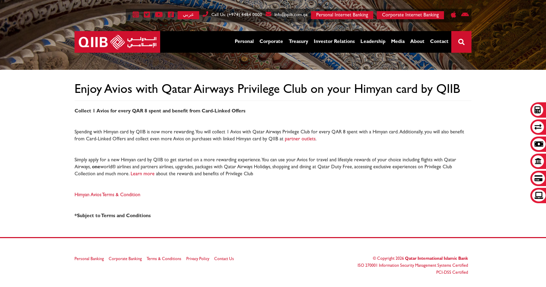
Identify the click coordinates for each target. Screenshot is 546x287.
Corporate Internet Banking (410, 15)
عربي (188, 14)
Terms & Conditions (164, 259)
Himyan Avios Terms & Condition (107, 195)
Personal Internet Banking (342, 15)
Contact (439, 41)
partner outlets (300, 139)
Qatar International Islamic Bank (436, 259)
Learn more (143, 174)
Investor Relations (334, 41)
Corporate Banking (125, 259)
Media (398, 41)
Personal (244, 41)
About (417, 41)
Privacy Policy (197, 259)
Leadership (372, 41)
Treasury (298, 41)
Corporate (271, 41)
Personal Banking (89, 259)
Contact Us (224, 259)
